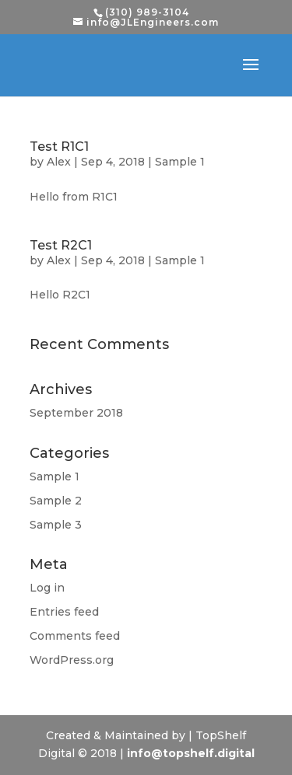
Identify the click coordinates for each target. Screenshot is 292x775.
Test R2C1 (61, 245)
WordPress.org (72, 660)
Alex (59, 162)
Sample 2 (56, 501)
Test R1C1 (59, 146)
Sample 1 (180, 162)
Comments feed (75, 636)
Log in (47, 588)
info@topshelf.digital (191, 753)
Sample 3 (56, 525)
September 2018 (76, 413)
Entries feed (64, 612)
